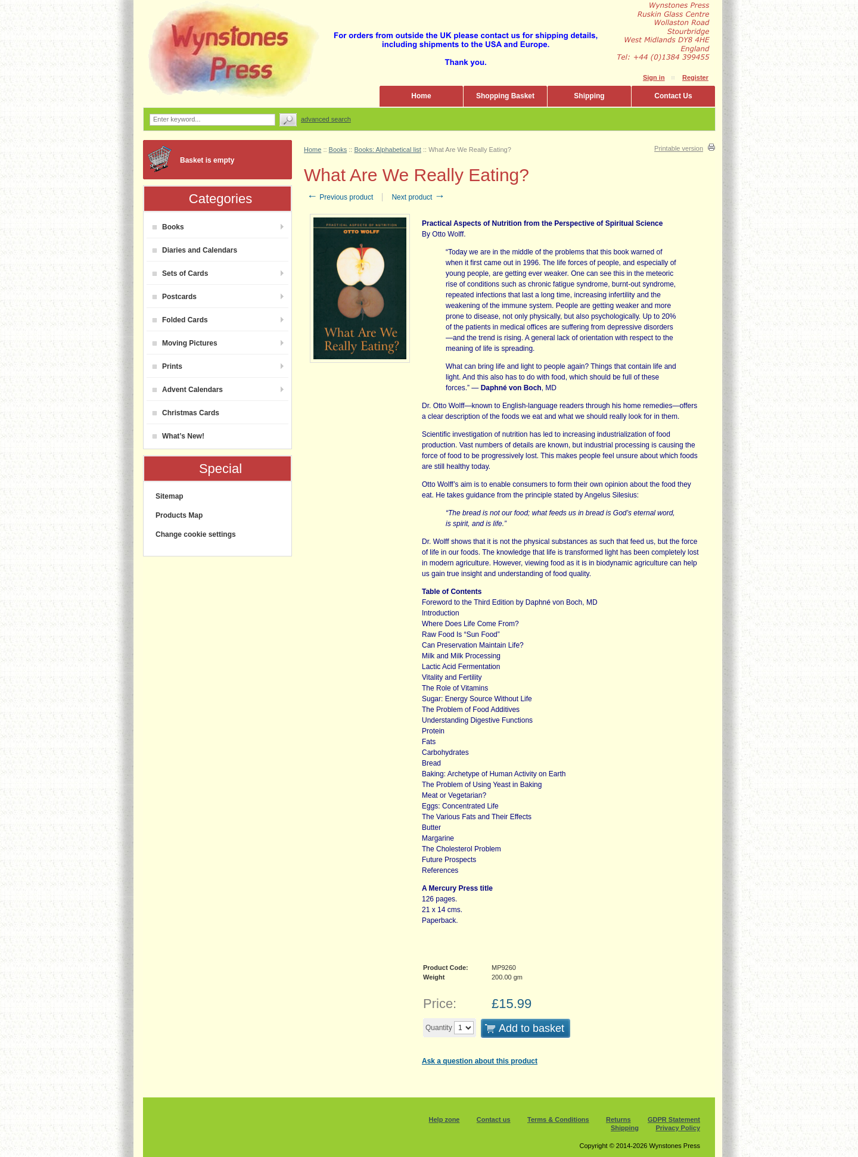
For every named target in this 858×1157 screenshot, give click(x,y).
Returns (618, 1119)
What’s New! (178, 436)
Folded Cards (180, 320)
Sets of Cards (180, 273)
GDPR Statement (674, 1119)
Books (168, 227)
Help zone (444, 1119)
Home (421, 96)
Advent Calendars (188, 389)
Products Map (179, 515)
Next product (417, 197)
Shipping (589, 96)
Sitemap (170, 496)
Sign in (654, 77)
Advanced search (326, 119)
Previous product (340, 197)
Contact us (494, 1119)
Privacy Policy (677, 1127)
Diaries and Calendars (195, 250)
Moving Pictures (185, 343)
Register (695, 77)
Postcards (175, 297)
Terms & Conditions (558, 1119)
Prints (167, 366)
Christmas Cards (186, 413)
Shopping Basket (505, 96)
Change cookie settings (196, 534)
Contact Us (673, 96)
